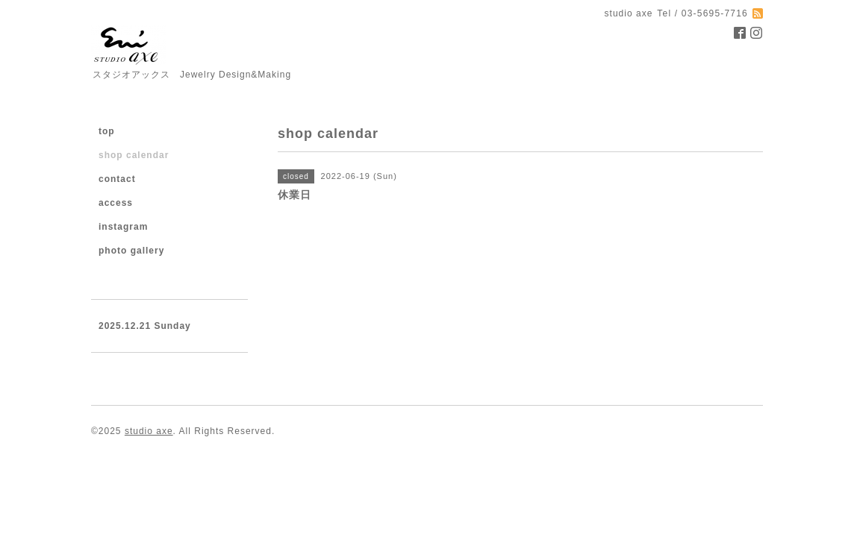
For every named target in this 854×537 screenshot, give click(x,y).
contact (117, 179)
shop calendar (134, 155)
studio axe (149, 431)
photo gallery (131, 250)
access (116, 203)
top (107, 131)
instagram (123, 227)
